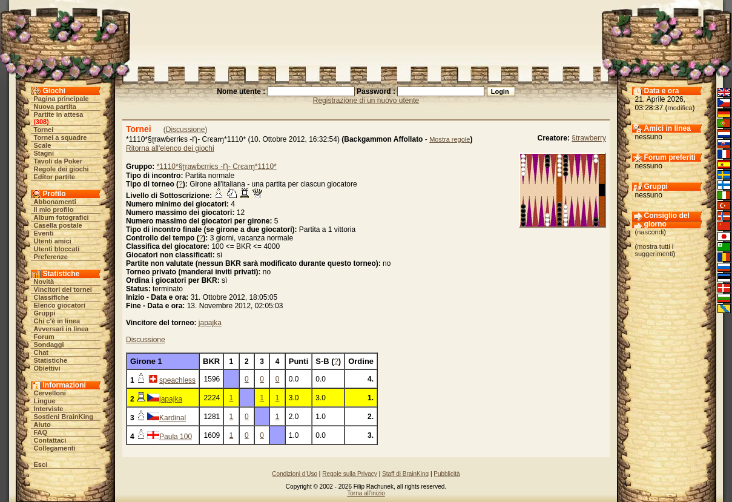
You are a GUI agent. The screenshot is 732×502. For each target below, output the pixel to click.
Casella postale (58, 225)
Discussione (185, 129)
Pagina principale (61, 98)
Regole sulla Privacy (349, 474)
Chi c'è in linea (57, 321)
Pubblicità (447, 474)
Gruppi (45, 313)
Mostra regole (449, 139)
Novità (44, 281)
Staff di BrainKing (405, 474)
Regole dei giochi (61, 169)
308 (41, 121)
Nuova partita (55, 106)
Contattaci (50, 440)
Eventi (44, 233)
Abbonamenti (55, 201)
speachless (177, 380)
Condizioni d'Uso (294, 474)
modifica (680, 107)
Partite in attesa (59, 114)
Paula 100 (175, 436)
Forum (44, 336)
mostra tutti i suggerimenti (654, 250)
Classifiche (51, 297)
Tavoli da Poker (58, 161)
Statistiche (51, 360)
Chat (41, 352)
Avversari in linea (61, 328)
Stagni (44, 153)
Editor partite (54, 176)
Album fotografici (61, 217)
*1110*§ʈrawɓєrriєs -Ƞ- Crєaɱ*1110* (217, 166)
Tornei (44, 129)
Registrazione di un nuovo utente (366, 100)
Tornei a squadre (60, 137)
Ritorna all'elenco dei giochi (170, 148)
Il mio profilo (54, 209)
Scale (42, 145)
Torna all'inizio (366, 493)
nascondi (650, 232)
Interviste (49, 408)
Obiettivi (47, 368)
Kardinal (172, 418)
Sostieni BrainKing (63, 416)
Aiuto (42, 424)
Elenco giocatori (60, 305)
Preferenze (51, 256)
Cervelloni (50, 393)
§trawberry (589, 138)
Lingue (45, 401)
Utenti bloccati (57, 249)
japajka (210, 323)
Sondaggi (49, 344)
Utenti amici (52, 241)
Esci (41, 464)
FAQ (41, 432)
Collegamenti (55, 448)
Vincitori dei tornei (63, 289)
